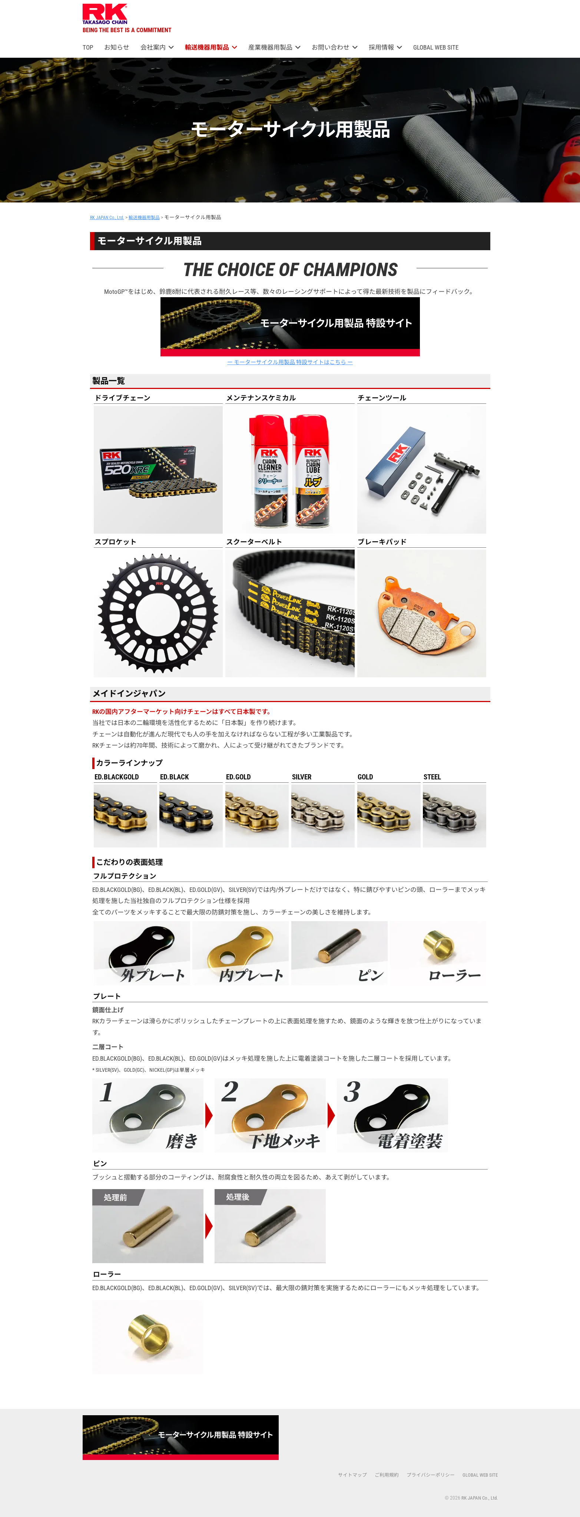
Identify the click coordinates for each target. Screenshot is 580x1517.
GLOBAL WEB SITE (435, 47)
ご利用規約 (379, 1475)
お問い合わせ (330, 47)
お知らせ (116, 47)
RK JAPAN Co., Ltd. (478, 1498)
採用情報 (381, 47)
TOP (88, 47)
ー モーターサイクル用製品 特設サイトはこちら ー (290, 331)
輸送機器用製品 (207, 47)
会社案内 (153, 47)
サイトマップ (342, 1475)
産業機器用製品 (270, 47)
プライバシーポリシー (426, 1475)
